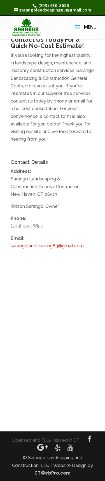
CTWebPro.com (52, 473)
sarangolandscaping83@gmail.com (47, 245)
